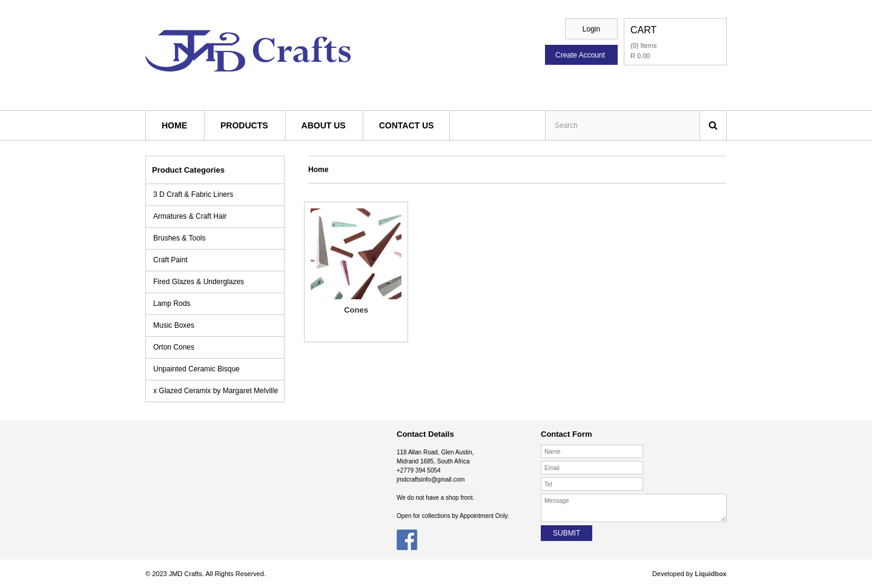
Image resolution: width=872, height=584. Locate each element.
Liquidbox (710, 573)
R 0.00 (640, 55)
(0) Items (643, 45)
